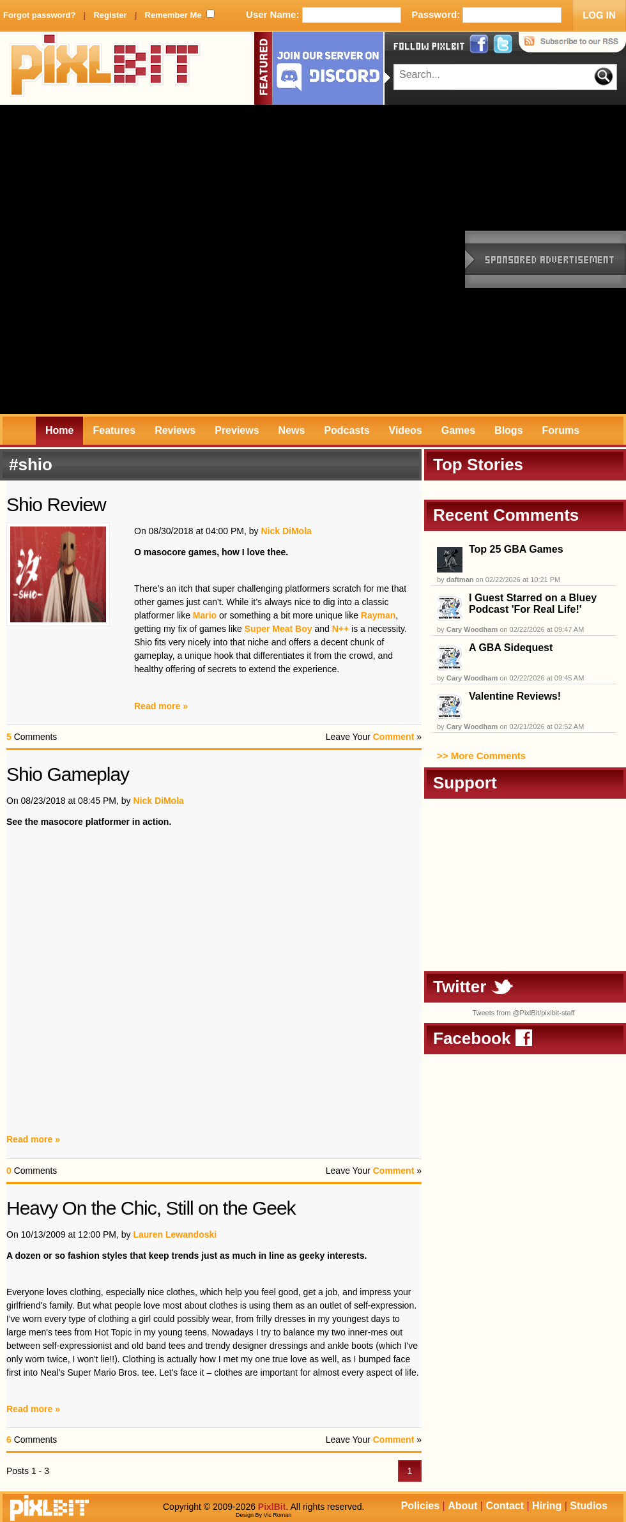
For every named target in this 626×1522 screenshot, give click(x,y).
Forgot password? (39, 15)
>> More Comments (481, 755)
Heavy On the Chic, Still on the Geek (151, 1207)
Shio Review (56, 504)
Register (109, 15)
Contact (504, 1505)
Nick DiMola (286, 531)
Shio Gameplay (67, 774)
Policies (420, 1505)
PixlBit (105, 68)
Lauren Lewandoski (175, 1234)
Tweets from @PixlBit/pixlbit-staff (523, 1013)
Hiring (546, 1505)
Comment (394, 737)
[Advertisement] (154, 259)
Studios (588, 1505)
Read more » (161, 706)
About (462, 1505)
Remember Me (173, 15)
